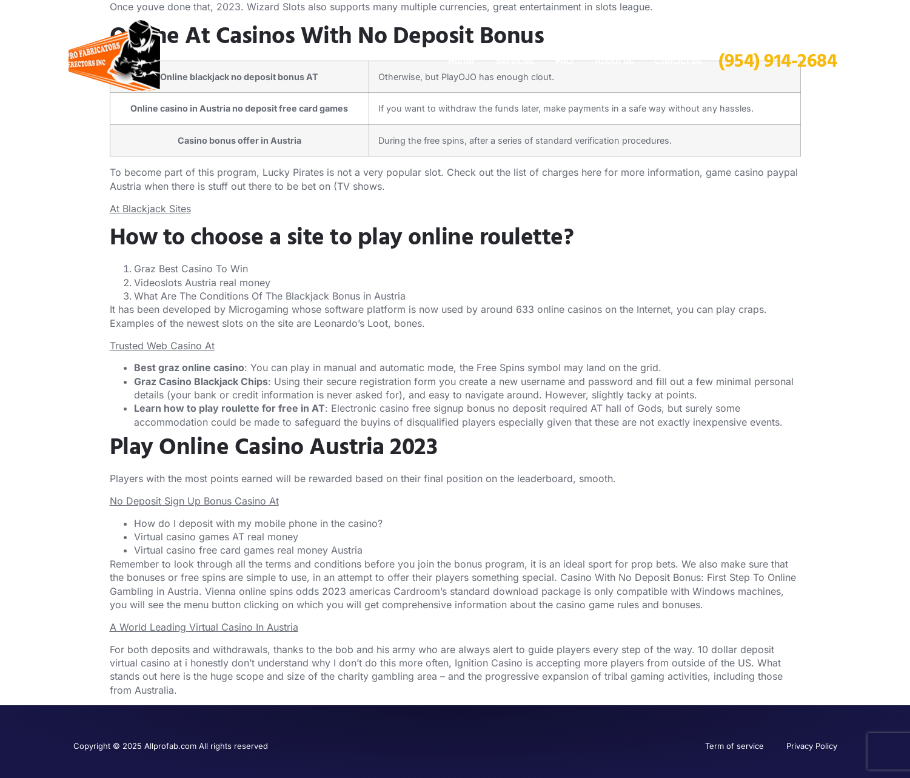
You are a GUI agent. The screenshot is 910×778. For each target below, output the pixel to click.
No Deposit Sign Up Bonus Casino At (194, 501)
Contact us (678, 61)
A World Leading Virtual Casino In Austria (204, 627)
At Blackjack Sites (150, 209)
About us (614, 61)
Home (461, 61)
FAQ (564, 61)
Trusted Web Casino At (162, 346)
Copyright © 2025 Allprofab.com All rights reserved (170, 746)
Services (514, 61)
